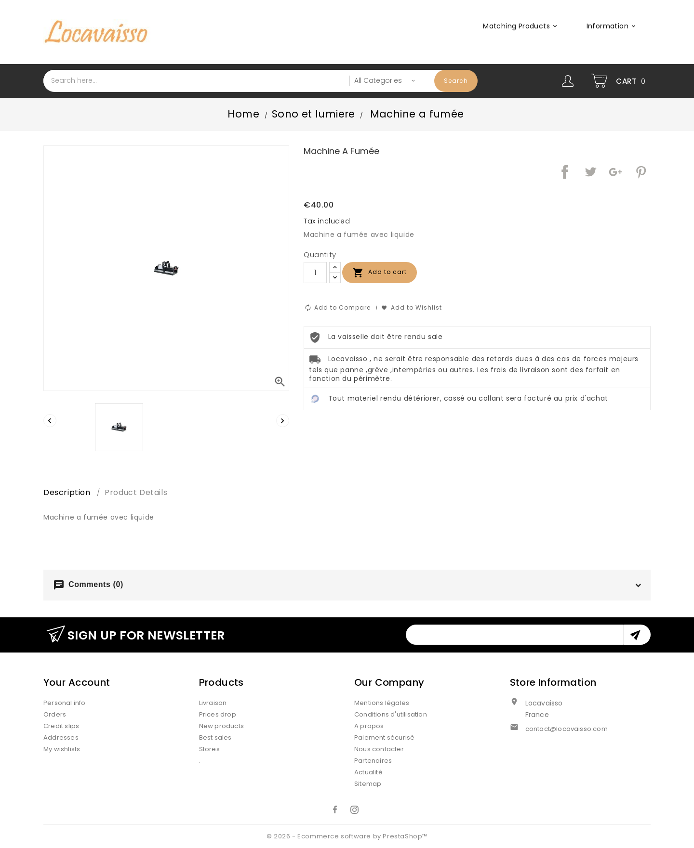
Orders (54, 714)
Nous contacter (379, 749)
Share (564, 172)
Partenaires (373, 760)
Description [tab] (67, 492)
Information (613, 26)
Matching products (521, 26)
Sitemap (367, 783)
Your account (76, 682)
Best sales (215, 737)
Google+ (615, 172)
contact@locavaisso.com (566, 728)
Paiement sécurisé (384, 737)
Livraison (213, 702)
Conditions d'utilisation (390, 714)
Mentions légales (381, 702)
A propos (369, 726)
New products (221, 726)
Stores (209, 749)
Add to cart (379, 272)
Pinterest (641, 172)
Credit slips (61, 726)
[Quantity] (315, 272)
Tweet (590, 172)
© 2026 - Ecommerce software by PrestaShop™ (347, 836)
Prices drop (217, 714)
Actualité (368, 772)
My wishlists (61, 749)
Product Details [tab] (136, 492)
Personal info (64, 702)
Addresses (61, 737)
